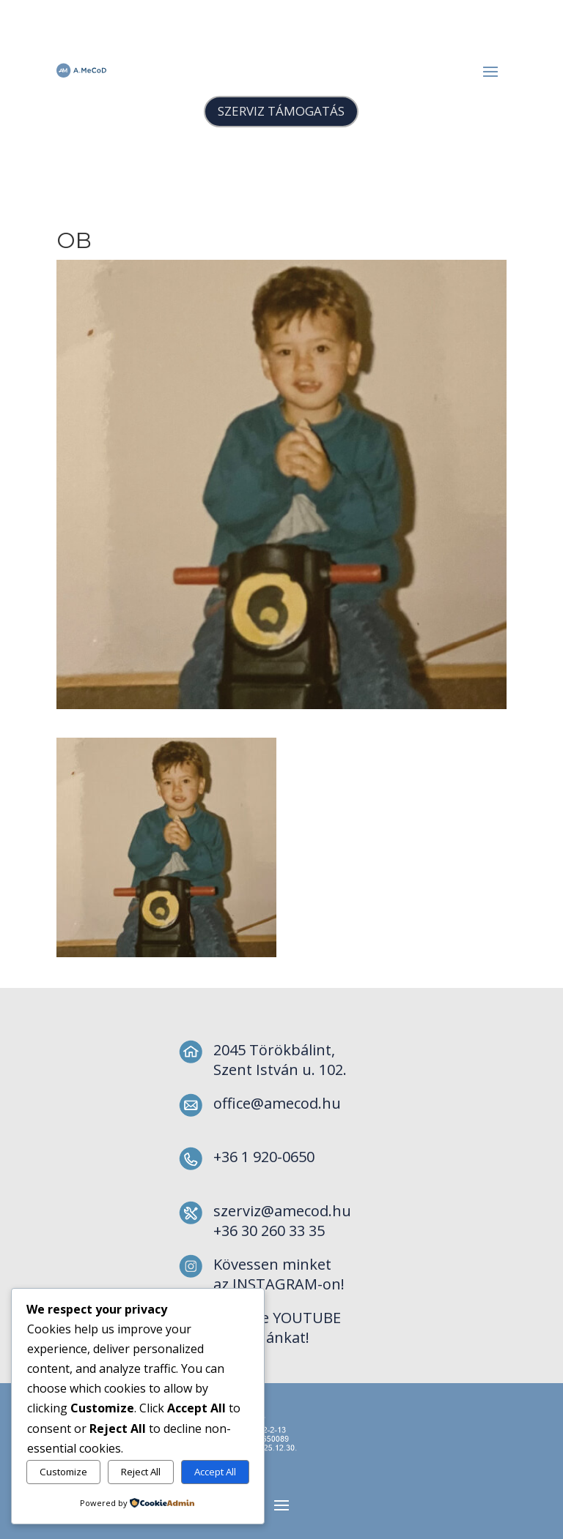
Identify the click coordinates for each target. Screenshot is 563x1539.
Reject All (141, 1471)
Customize (63, 1471)
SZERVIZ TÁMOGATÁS (281, 110)
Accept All (215, 1471)
